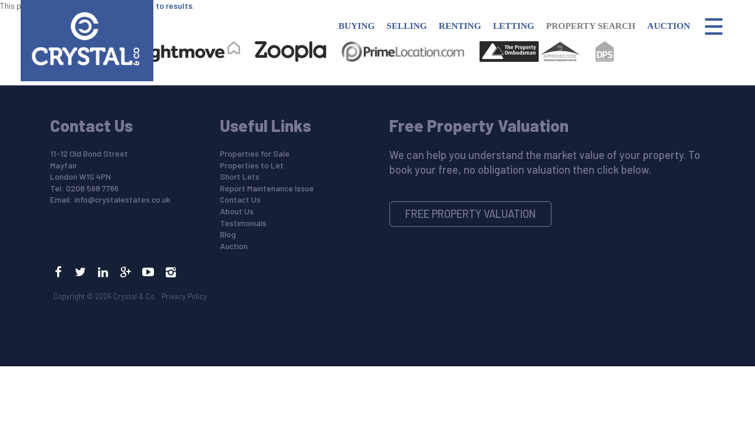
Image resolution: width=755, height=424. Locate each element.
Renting (460, 26)
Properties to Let (252, 165)
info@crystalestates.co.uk (122, 199)
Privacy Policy (184, 296)
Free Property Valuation (470, 213)
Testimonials (243, 223)
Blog (228, 234)
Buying (357, 26)
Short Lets (240, 176)
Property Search (591, 26)
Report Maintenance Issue (267, 188)
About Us (237, 211)
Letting (513, 26)
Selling (406, 26)
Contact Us (240, 199)
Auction (668, 26)
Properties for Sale (255, 153)
